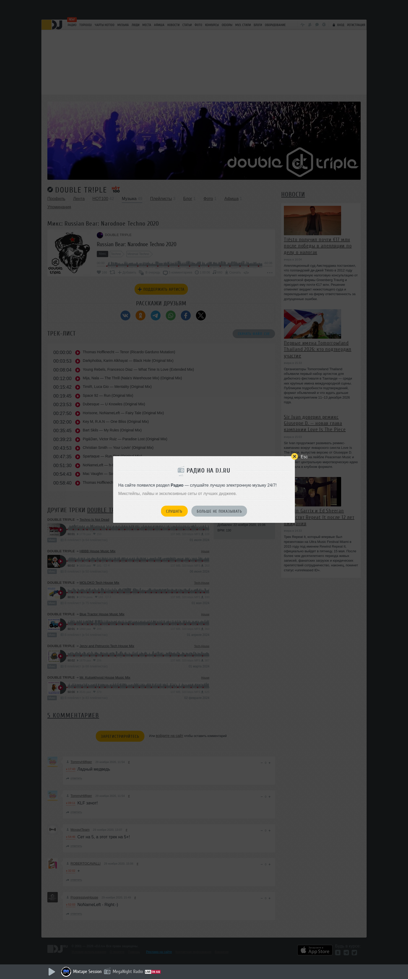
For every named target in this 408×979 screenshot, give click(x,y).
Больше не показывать (219, 511)
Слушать (174, 511)
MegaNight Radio (128, 971)
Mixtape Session (87, 971)
